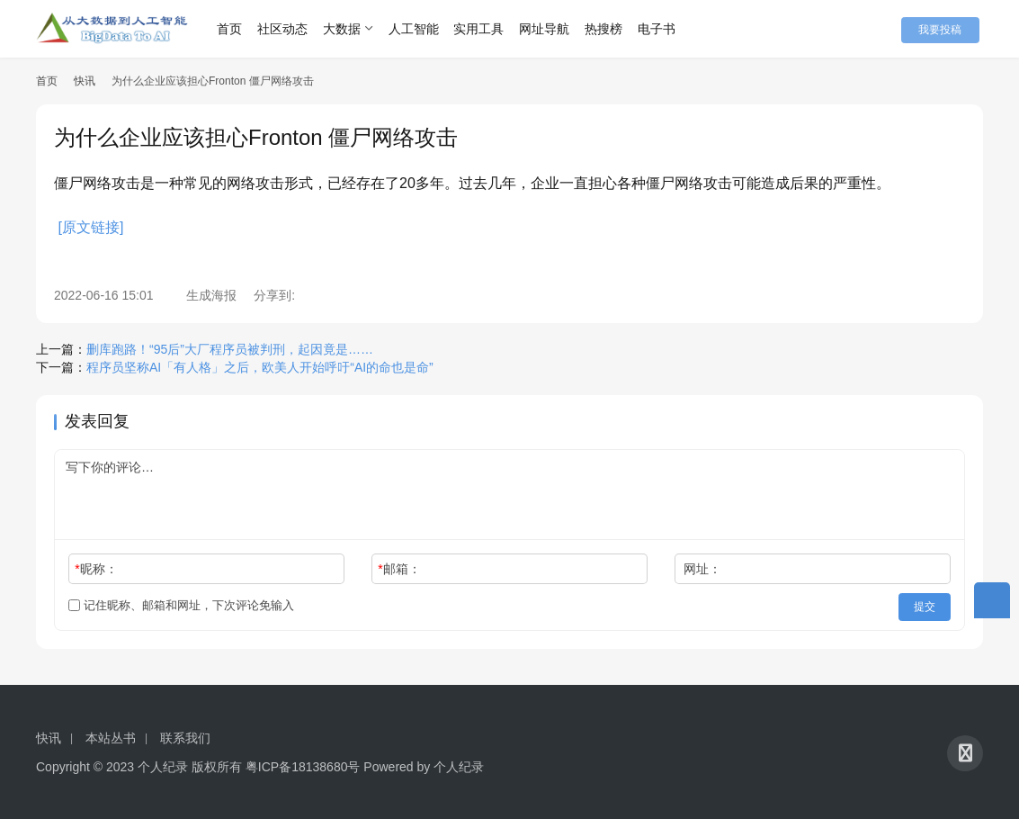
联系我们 (185, 735)
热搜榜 (611, 29)
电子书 (665, 29)
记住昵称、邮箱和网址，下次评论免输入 (181, 605)
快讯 (84, 81)
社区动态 (290, 29)
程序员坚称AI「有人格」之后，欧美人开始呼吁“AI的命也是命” (260, 367)
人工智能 (421, 29)
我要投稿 (947, 28)
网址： (702, 569)
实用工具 (486, 29)
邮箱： (399, 569)
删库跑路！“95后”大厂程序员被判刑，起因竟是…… (229, 349)
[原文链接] (90, 227)
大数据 (350, 29)
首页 (237, 29)
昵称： (96, 569)
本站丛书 (110, 735)
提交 (925, 605)
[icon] (965, 751)
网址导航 (552, 29)
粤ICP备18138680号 (303, 764)
